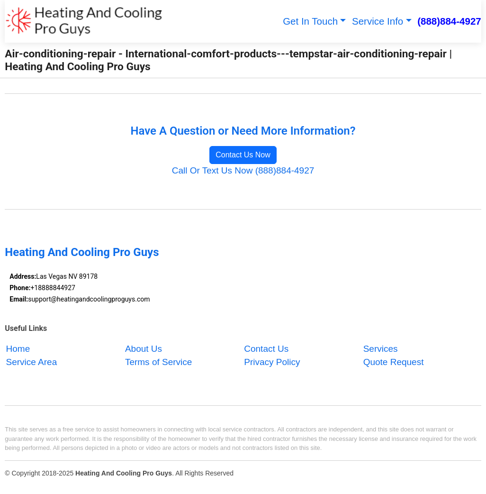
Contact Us (266, 349)
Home (18, 349)
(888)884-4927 (449, 21)
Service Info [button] (377, 21)
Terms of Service (158, 362)
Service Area (31, 362)
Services (380, 349)
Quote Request (393, 362)
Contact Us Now (243, 155)
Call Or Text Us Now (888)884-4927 (243, 170)
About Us (143, 349)
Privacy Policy (272, 362)
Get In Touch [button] (310, 21)
